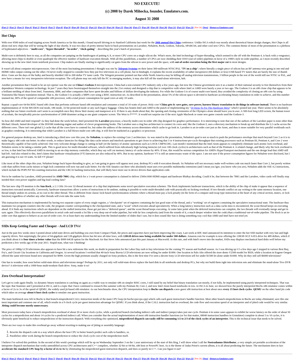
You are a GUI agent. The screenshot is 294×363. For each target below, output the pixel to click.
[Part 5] (36, 27)
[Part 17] (137, 27)
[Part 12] (93, 27)
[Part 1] (5, 27)
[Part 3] (20, 27)
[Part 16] (128, 27)
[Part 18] (145, 27)
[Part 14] (110, 27)
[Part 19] (154, 27)
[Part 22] (181, 27)
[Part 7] (51, 27)
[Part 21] (172, 27)
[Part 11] (84, 27)
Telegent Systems (128, 68)
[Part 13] (102, 27)
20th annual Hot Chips (168, 42)
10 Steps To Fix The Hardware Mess (210, 107)
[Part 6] (43, 27)
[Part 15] (119, 27)
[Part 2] (12, 27)
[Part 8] (59, 27)
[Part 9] (67, 27)
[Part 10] (75, 27)
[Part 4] (28, 27)
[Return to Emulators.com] (221, 27)
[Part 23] (189, 27)
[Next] (205, 27)
